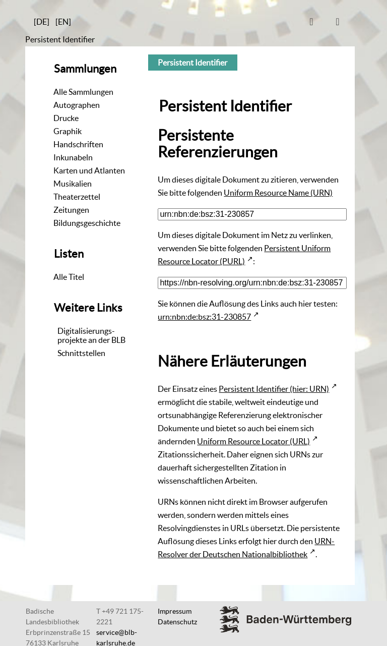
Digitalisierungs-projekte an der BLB (91, 335)
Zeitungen (71, 209)
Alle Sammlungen (83, 91)
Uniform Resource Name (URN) (278, 192)
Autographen (76, 104)
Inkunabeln (73, 157)
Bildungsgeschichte (86, 222)
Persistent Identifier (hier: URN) (274, 388)
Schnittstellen (81, 353)
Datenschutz (177, 622)
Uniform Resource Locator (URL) (253, 441)
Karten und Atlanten (89, 170)
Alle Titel (68, 276)
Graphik (67, 131)
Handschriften (78, 144)
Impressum (174, 611)
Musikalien (72, 183)
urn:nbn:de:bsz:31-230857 (204, 316)
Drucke (66, 118)
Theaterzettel (76, 196)
